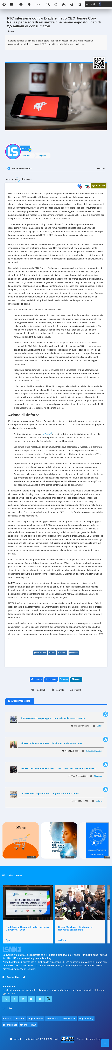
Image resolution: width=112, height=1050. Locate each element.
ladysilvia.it (52, 1018)
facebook (51, 679)
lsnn (24, 148)
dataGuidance (40, 653)
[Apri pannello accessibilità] (21, 4)
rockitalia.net (10, 1025)
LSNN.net (19, 1018)
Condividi (36, 679)
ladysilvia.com (35, 1018)
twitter (64, 679)
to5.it (33, 1025)
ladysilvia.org (86, 1018)
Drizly (52, 653)
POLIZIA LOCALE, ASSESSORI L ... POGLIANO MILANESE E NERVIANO (58, 768)
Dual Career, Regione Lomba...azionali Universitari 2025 (27, 928)
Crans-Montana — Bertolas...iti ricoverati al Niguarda (75, 928)
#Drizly (46, 434)
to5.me (23, 1025)
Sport (9, 940)
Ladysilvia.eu (69, 1018)
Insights (99, 801)
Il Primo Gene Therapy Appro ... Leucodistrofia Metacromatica (53, 718)
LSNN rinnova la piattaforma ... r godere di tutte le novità (50, 793)
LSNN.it (7, 1018)
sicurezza (62, 653)
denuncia (73, 653)
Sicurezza (98, 776)
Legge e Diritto (45, 155)
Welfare (62, 940)
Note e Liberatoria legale (89, 1039)
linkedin (76, 679)
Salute (99, 726)
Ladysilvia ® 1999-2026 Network (42, 1039)
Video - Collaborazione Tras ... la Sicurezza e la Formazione (51, 743)
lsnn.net (15, 1039)
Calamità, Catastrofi (94, 751)
